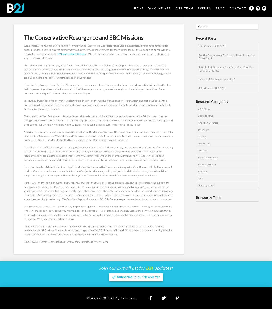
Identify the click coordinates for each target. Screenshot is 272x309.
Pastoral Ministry (207, 164)
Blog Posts (204, 108)
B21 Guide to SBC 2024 (212, 88)
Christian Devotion (208, 122)
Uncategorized (206, 185)
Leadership (204, 143)
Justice (202, 136)
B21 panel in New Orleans (72, 53)
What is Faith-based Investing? (217, 79)
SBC (200, 178)
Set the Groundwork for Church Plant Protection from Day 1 (227, 57)
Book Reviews (205, 115)
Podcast (202, 171)
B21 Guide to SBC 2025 (212, 46)
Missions (203, 150)
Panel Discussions (208, 157)
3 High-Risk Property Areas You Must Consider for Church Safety (226, 69)
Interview (203, 129)
